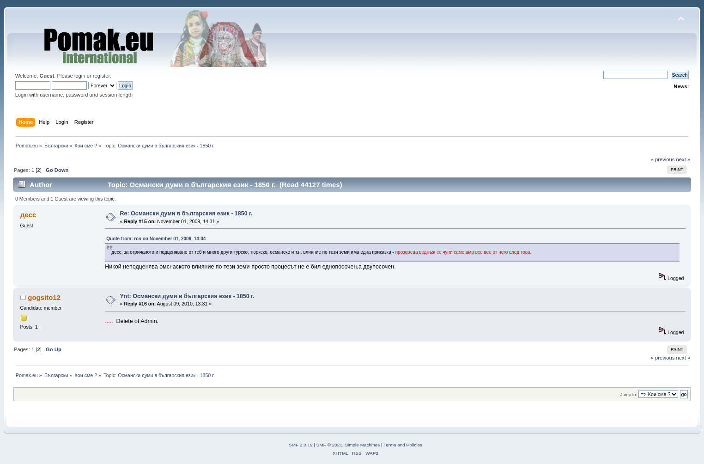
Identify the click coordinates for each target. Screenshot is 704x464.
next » (683, 159)
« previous (663, 159)
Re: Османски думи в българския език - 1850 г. (186, 213)
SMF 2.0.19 (301, 444)
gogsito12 (44, 297)
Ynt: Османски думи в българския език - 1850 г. (187, 296)
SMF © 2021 (329, 444)
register (101, 76)
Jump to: (628, 394)
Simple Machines (362, 444)
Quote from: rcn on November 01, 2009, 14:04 (156, 238)
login (79, 76)
